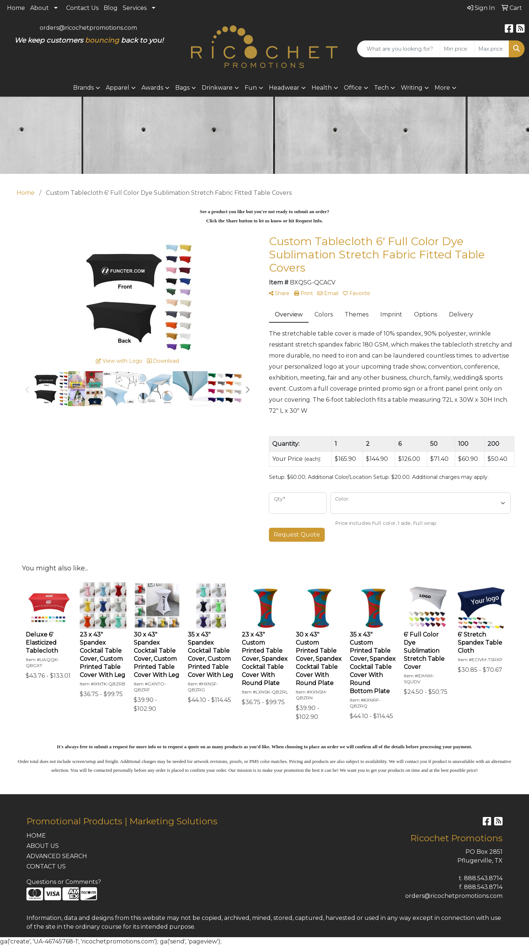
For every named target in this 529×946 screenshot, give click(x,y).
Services (135, 7)
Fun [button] (251, 87)
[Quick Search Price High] (491, 48)
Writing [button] (411, 87)
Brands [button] (83, 87)
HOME (36, 835)
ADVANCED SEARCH (56, 856)
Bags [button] (182, 87)
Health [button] (322, 87)
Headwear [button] (284, 87)
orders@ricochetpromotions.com (88, 27)
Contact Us (82, 7)
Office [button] (353, 87)
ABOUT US (42, 845)
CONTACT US (46, 866)
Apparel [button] (117, 87)
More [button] (442, 87)
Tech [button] (381, 87)
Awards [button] (152, 87)
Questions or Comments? (63, 881)
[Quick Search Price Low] (457, 48)
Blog (111, 7)
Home (16, 7)
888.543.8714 (483, 878)
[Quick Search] (398, 48)
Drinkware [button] (217, 87)
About (39, 7)
